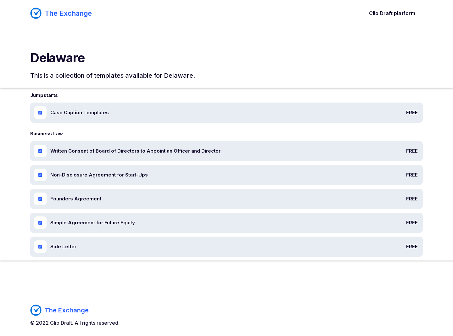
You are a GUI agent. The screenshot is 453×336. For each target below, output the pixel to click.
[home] (61, 13)
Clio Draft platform (392, 13)
